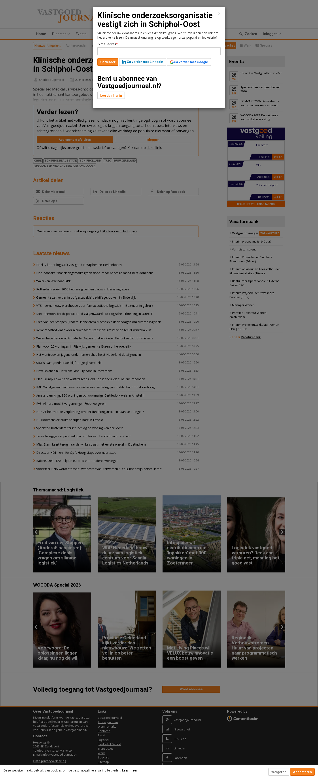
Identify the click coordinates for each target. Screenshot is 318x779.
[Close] (219, 13)
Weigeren (278, 772)
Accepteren (302, 772)
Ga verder (107, 62)
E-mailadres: (108, 44)
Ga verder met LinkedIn (142, 62)
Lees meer (129, 770)
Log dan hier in (111, 95)
